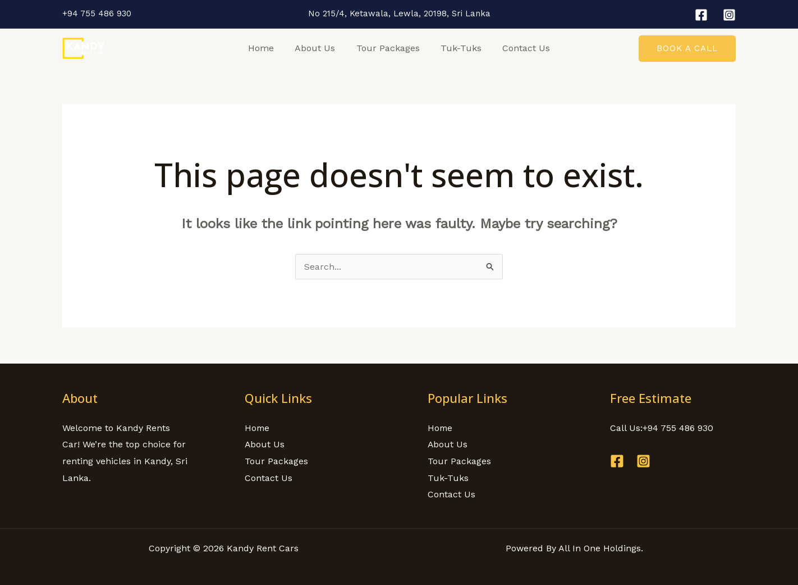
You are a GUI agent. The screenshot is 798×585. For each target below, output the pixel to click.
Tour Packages (388, 48)
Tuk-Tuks (458, 48)
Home (267, 48)
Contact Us (520, 48)
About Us (318, 48)
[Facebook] (701, 14)
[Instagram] (729, 14)
